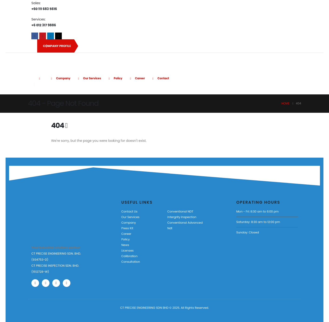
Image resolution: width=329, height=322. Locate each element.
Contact (160, 78)
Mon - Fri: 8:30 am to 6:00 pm (257, 211)
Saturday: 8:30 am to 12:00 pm (258, 222)
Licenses (127, 250)
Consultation (130, 262)
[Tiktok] (58, 36)
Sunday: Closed (247, 232)
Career (136, 78)
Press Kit (127, 228)
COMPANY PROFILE (57, 46)
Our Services (88, 78)
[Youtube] (42, 36)
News (125, 245)
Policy (114, 78)
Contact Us (129, 211)
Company (59, 78)
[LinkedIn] (50, 36)
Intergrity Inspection (181, 217)
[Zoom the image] (45, 213)
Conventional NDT (180, 211)
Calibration (129, 256)
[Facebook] (34, 36)
